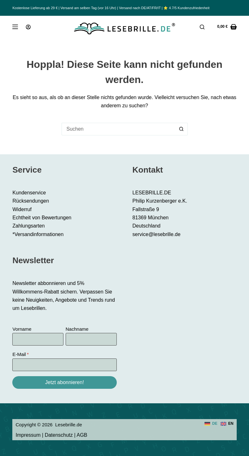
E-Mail (19, 354)
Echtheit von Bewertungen (41, 217)
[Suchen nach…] (118, 129)
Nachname (77, 329)
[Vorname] (37, 339)
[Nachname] (91, 339)
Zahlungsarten (28, 225)
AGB (82, 435)
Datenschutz (59, 435)
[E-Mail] (64, 364)
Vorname (21, 329)
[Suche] (202, 27)
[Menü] (15, 27)
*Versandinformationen (37, 234)
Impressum (27, 435)
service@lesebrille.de (157, 234)
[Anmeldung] (28, 27)
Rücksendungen (30, 201)
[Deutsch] (211, 424)
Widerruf (21, 209)
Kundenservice (29, 192)
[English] (227, 424)
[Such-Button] (181, 129)
